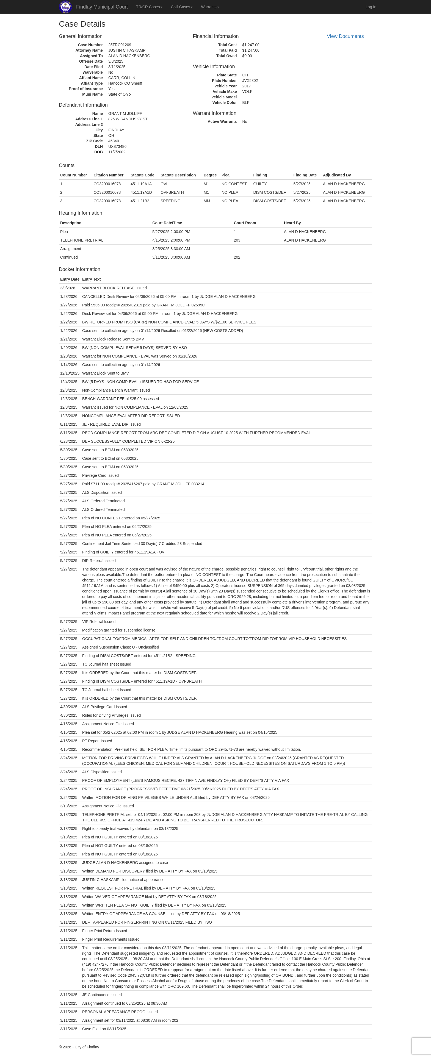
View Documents (345, 36)
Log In (371, 7)
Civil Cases (182, 7)
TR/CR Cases (149, 7)
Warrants (210, 7)
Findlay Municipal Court (102, 7)
